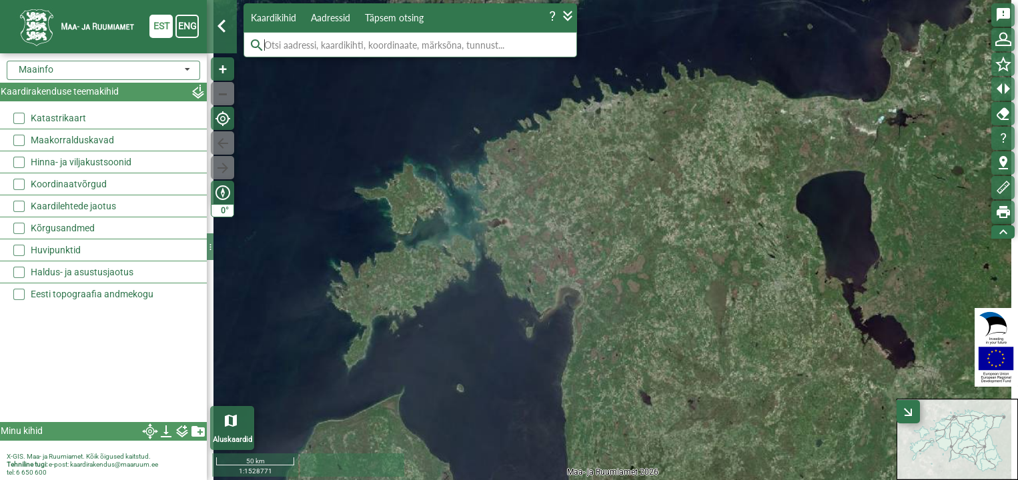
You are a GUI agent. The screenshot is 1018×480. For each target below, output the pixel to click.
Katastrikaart (58, 118)
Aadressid (330, 17)
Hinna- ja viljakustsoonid (81, 162)
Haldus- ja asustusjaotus (82, 272)
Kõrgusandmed (63, 228)
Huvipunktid (56, 250)
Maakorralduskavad (72, 140)
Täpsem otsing (394, 17)
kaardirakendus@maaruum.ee (114, 464)
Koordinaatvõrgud (69, 184)
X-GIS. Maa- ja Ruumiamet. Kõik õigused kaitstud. (79, 456)
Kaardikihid (273, 17)
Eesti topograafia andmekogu (92, 294)
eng (187, 26)
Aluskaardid (232, 439)
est (161, 26)
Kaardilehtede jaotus (73, 206)
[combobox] (103, 70)
